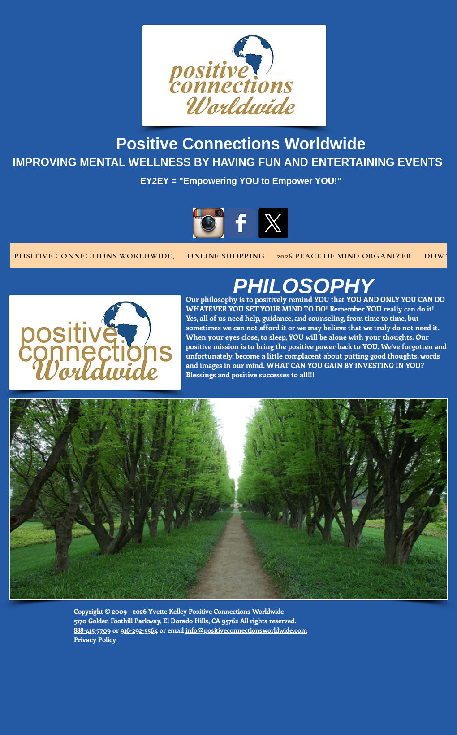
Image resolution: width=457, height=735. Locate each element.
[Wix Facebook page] (240, 223)
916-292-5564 (139, 630)
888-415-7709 (92, 630)
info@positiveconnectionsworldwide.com (246, 630)
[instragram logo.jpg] (208, 223)
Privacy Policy (95, 639)
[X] (273, 223)
